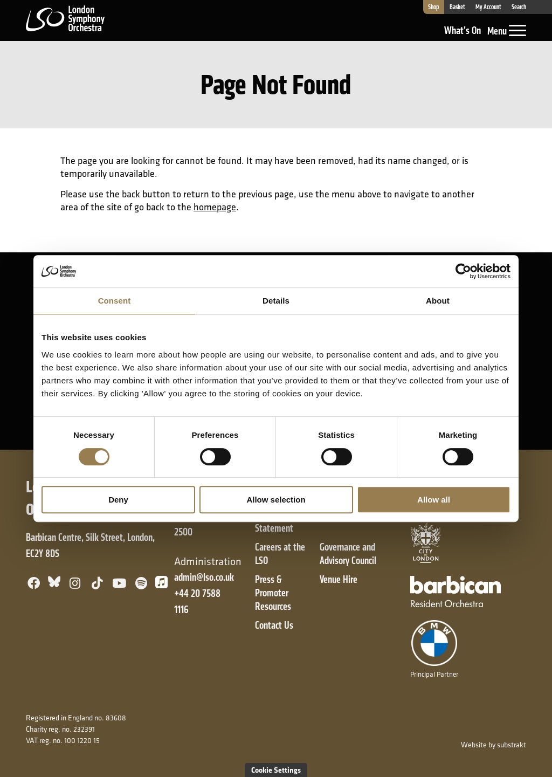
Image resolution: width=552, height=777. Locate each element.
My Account (488, 7)
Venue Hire (338, 579)
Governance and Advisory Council (348, 553)
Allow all (433, 499)
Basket (457, 7)
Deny (118, 499)
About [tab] (438, 300)
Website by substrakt (493, 745)
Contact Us (274, 625)
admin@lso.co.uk (204, 577)
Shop (433, 7)
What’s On (462, 30)
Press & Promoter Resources (273, 593)
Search (519, 7)
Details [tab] (276, 300)
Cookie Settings (276, 770)
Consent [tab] (114, 300)
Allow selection (275, 499)
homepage (215, 207)
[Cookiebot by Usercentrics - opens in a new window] (463, 271)
